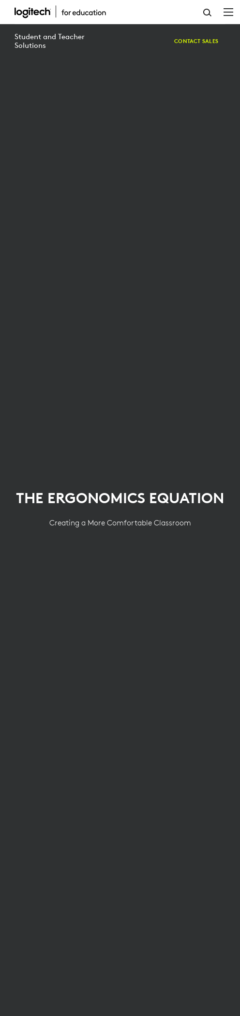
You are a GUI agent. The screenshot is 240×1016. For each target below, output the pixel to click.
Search (207, 12)
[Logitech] (65, 11)
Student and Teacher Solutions (50, 41)
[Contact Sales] (196, 41)
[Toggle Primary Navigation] (228, 11)
